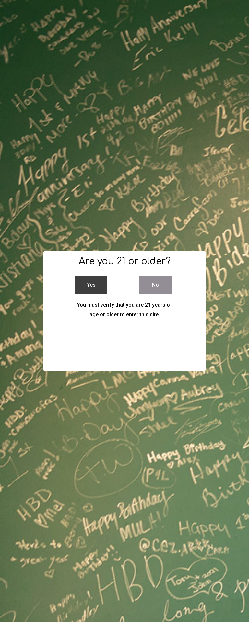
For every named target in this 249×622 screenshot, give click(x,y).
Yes (91, 285)
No (155, 285)
